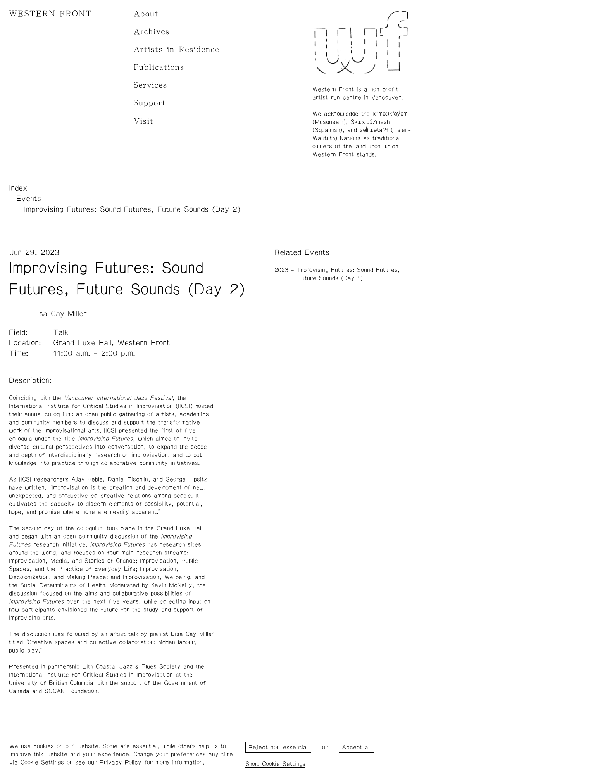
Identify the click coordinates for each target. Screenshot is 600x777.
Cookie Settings (283, 764)
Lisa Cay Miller (59, 314)
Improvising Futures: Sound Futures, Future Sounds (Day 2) (132, 209)
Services (150, 85)
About (146, 14)
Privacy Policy (120, 762)
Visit (144, 121)
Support (150, 103)
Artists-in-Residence (176, 49)
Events (28, 198)
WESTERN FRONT (50, 14)
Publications (159, 67)
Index (18, 188)
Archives (152, 32)
